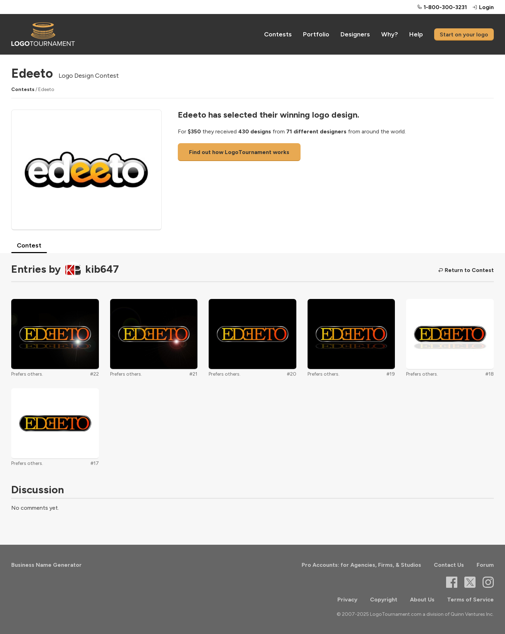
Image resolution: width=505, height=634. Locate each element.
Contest (29, 245)
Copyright (383, 599)
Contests (278, 34)
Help (416, 34)
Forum (485, 565)
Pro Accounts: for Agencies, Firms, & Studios (361, 565)
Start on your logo (464, 34)
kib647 (102, 269)
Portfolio (316, 34)
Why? (389, 34)
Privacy (347, 599)
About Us (422, 599)
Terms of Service (470, 599)
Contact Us (449, 565)
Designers (355, 34)
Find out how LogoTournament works (239, 152)
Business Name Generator (46, 565)
